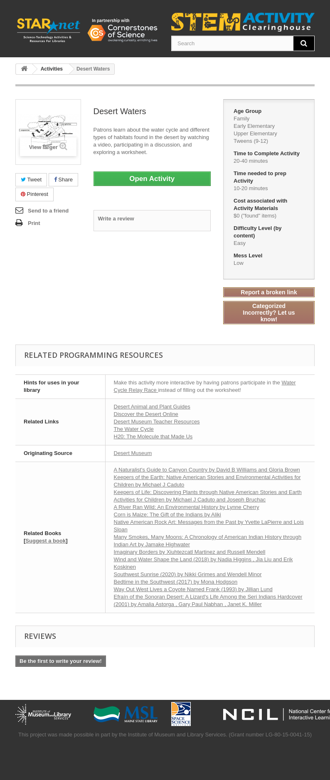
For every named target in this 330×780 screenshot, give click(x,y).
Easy (240, 243)
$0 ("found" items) (255, 216)
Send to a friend (48, 211)
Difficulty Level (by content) (258, 232)
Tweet (31, 179)
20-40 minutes (251, 161)
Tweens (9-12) (251, 141)
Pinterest (34, 194)
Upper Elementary (255, 133)
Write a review (116, 218)
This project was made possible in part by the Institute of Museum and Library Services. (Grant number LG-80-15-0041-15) (165, 734)
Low (239, 263)
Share (63, 179)
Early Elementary (254, 126)
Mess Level (249, 255)
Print (34, 223)
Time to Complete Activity (267, 153)
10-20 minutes (251, 188)
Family (241, 118)
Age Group (248, 111)
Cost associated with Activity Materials (260, 204)
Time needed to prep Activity (260, 177)
